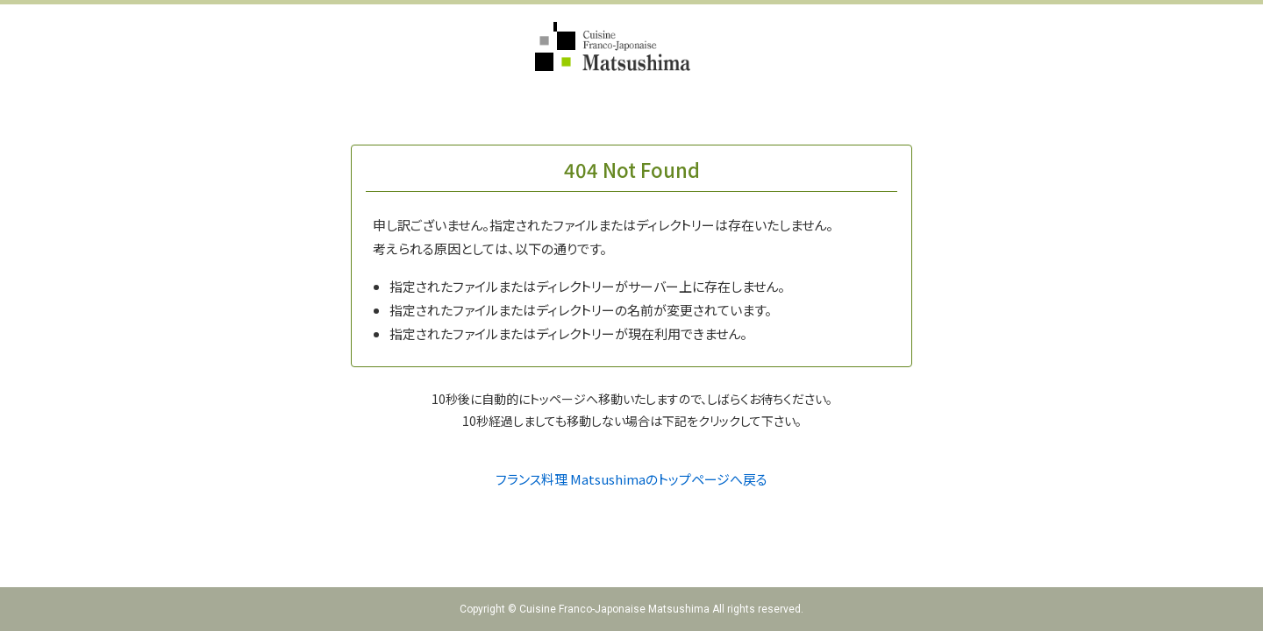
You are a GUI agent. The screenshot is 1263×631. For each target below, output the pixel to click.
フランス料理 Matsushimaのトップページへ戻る (631, 479)
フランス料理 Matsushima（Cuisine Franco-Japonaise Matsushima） (632, 46)
